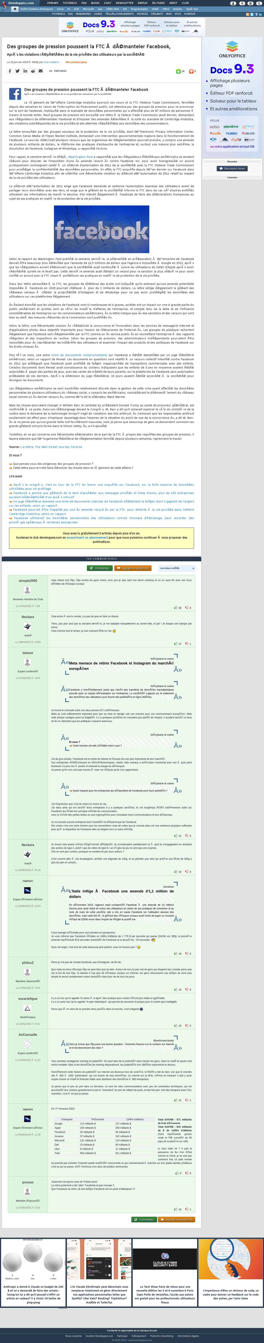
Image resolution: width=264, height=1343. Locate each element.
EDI (125, 9)
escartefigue (28, 1006)
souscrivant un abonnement (87, 540)
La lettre (27, 450)
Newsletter (124, 3)
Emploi (142, 3)
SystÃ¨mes (192, 9)
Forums (52, 3)
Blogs (95, 3)
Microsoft (88, 9)
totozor (28, 660)
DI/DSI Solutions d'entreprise (37, 9)
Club (185, 3)
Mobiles (177, 9)
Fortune (76, 450)
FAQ (84, 3)
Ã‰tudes (158, 3)
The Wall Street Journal (52, 450)
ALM (76, 9)
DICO (178, 14)
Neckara (28, 624)
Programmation (139, 9)
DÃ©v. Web (112, 9)
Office (166, 9)
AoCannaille (28, 1042)
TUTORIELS (58, 14)
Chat (107, 3)
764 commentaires (76, 65)
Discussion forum (232, 168)
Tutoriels (69, 3)
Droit (173, 3)
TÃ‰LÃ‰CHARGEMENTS (119, 14)
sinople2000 (28, 588)
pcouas (28, 1190)
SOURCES (142, 14)
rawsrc (28, 888)
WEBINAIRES (83, 14)
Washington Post (80, 160)
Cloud (60, 9)
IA (68, 9)
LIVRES (98, 14)
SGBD (155, 9)
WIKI (169, 14)
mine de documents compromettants (79, 358)
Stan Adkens (51, 64)
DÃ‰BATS (157, 14)
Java (100, 9)
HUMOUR (189, 14)
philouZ (28, 970)
